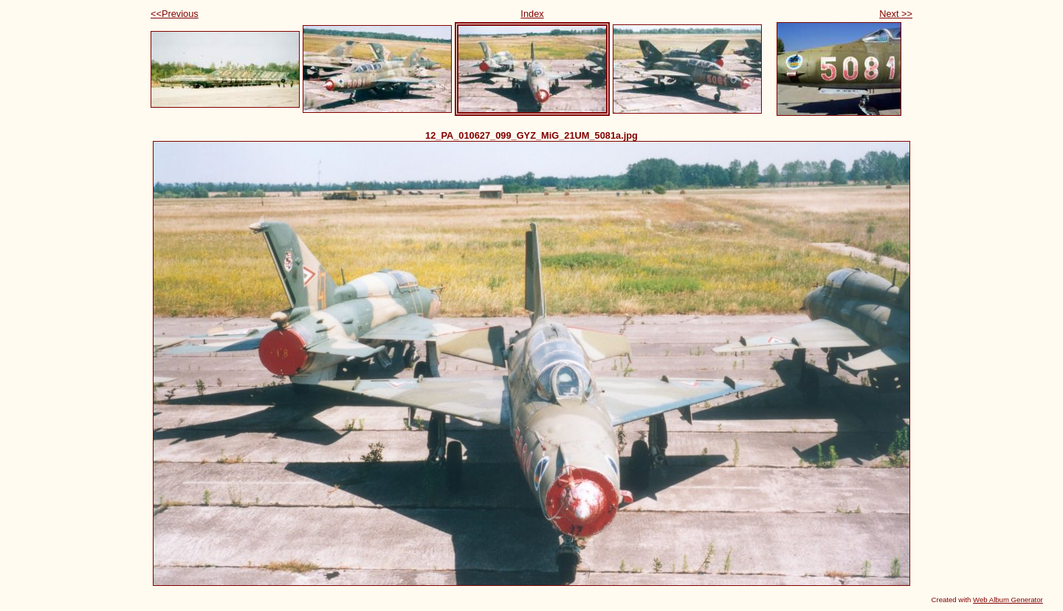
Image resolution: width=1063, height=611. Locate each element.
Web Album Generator (1008, 600)
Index (531, 13)
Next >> (895, 13)
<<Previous (175, 13)
